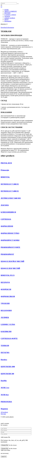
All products (4, 412)
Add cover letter (5, 450)
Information (7, 21)
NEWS (6, 19)
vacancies (7, 16)
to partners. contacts (10, 14)
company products (9, 18)
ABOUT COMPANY (10, 11)
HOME (6, 10)
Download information (7, 27)
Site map (3, 414)
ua (1, 6)
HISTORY (7, 13)
